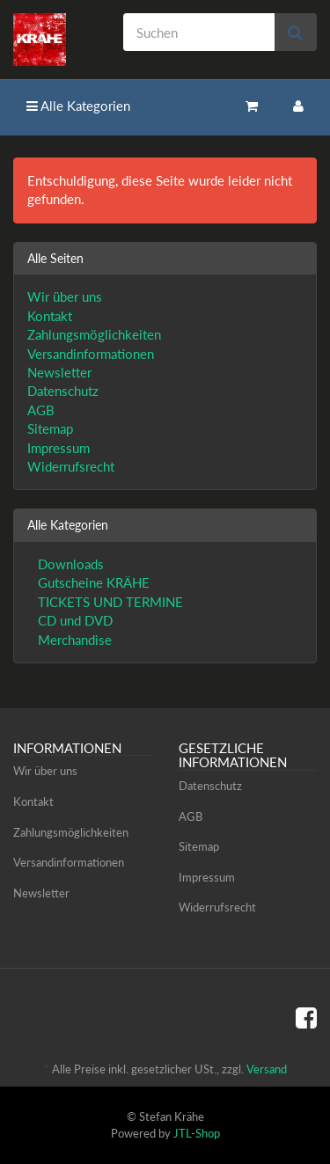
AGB (41, 410)
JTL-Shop (196, 1133)
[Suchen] (199, 32)
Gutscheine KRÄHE (92, 582)
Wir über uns (64, 296)
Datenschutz (63, 391)
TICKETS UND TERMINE (108, 602)
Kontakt (49, 316)
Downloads (69, 564)
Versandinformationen (90, 354)
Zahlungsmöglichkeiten (94, 334)
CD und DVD (73, 620)
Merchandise (73, 640)
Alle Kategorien (78, 105)
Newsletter (59, 372)
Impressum (58, 448)
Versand (266, 1069)
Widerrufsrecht (70, 466)
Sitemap (50, 428)
